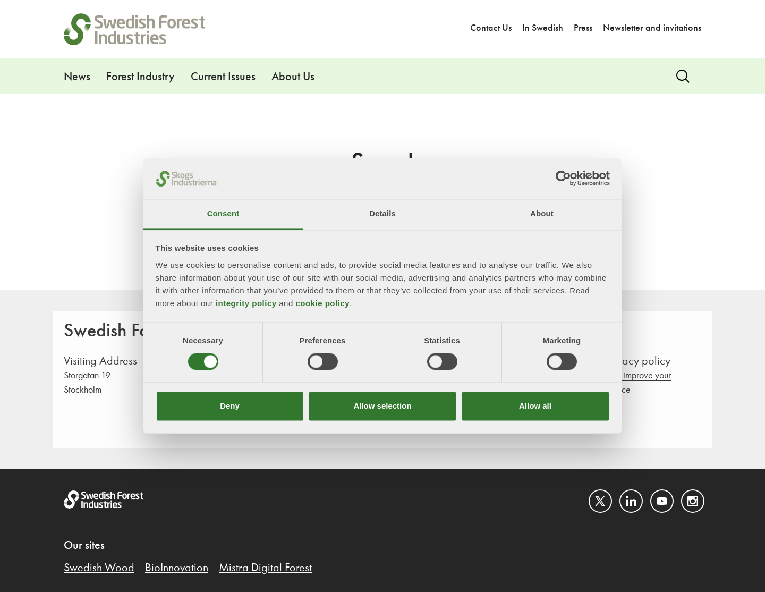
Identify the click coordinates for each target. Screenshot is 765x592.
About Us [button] (292, 77)
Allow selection (382, 405)
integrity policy (246, 303)
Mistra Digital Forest (265, 568)
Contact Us (491, 28)
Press (583, 28)
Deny (230, 405)
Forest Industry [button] (140, 77)
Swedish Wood (99, 568)
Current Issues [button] (223, 77)
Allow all (535, 405)
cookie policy (322, 303)
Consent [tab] (223, 213)
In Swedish (542, 28)
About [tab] (542, 213)
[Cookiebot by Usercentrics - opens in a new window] (563, 179)
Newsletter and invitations (652, 28)
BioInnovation (176, 568)
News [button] (77, 77)
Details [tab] (382, 213)
